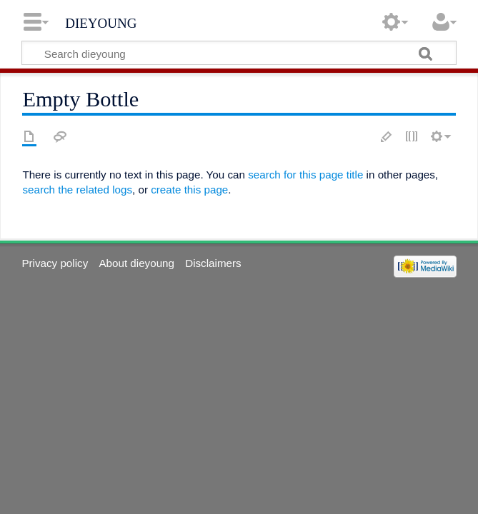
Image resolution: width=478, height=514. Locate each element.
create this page (189, 189)
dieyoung (100, 21)
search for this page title (305, 174)
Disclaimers (213, 263)
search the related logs (77, 189)
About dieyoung (136, 263)
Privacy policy (54, 263)
